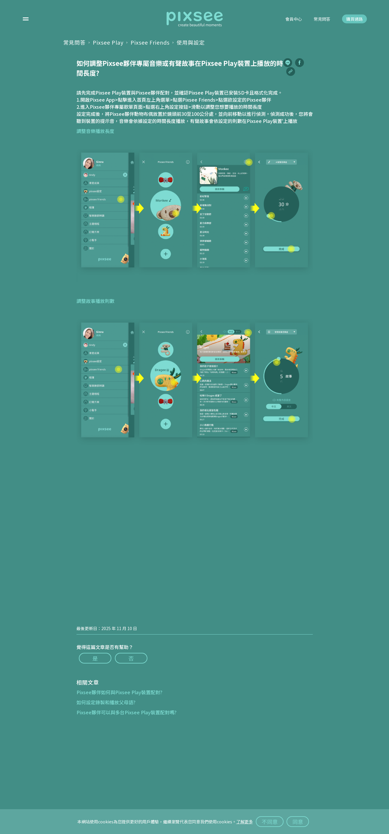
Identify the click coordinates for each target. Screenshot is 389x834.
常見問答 (322, 19)
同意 (297, 821)
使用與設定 (191, 42)
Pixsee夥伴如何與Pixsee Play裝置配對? (119, 692)
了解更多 (244, 822)
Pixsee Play (108, 42)
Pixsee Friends (150, 42)
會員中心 (293, 19)
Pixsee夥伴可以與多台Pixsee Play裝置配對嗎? (127, 712)
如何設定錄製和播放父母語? (106, 702)
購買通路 (354, 19)
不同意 (270, 821)
